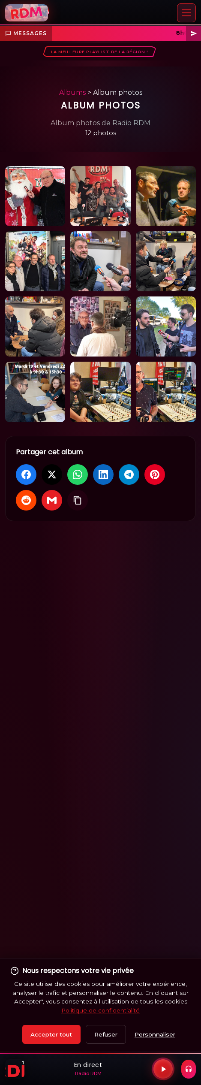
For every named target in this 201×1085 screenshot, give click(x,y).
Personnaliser (155, 1034)
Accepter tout (51, 1034)
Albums (72, 92)
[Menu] (186, 12)
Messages (26, 33)
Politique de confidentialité (100, 1010)
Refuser (105, 1034)
